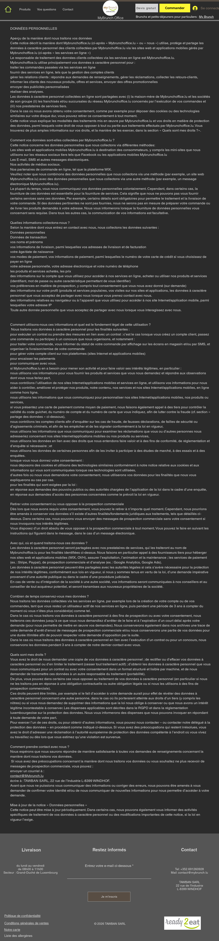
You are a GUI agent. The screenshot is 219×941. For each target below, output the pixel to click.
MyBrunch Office (110, 18)
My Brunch (206, 16)
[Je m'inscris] (109, 897)
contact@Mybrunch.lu (27, 776)
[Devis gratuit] (146, 8)
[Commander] (174, 8)
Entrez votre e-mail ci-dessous (108, 866)
